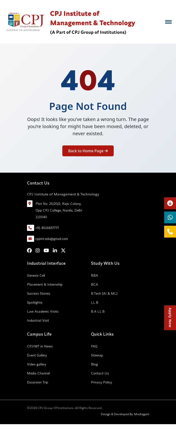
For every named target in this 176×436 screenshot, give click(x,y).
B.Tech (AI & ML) (104, 293)
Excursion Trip (37, 382)
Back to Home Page (88, 150)
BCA (94, 284)
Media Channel (38, 373)
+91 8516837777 (43, 228)
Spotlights (34, 302)
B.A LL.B (98, 311)
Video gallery (36, 364)
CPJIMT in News (40, 346)
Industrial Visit (38, 320)
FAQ (94, 346)
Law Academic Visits (43, 311)
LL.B (94, 302)
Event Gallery (37, 355)
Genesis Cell (36, 275)
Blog (94, 364)
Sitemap (97, 355)
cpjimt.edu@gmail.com (47, 239)
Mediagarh (141, 414)
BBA (94, 275)
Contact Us (100, 373)
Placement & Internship (45, 284)
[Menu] (168, 22)
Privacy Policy (101, 382)
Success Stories (38, 293)
